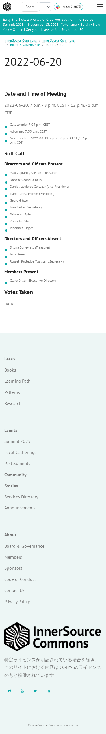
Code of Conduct (20, 579)
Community (15, 474)
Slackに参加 (68, 7)
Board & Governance (25, 44)
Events (10, 430)
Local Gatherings (20, 452)
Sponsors (13, 568)
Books (10, 370)
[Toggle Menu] (97, 6)
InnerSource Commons (21, 40)
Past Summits (17, 463)
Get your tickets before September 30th (56, 29)
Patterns (12, 392)
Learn (9, 359)
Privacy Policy (17, 601)
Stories (11, 485)
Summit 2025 (17, 441)
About (10, 534)
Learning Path (17, 381)
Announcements (20, 508)
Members (13, 557)
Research (12, 403)
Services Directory (21, 497)
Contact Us (14, 590)
